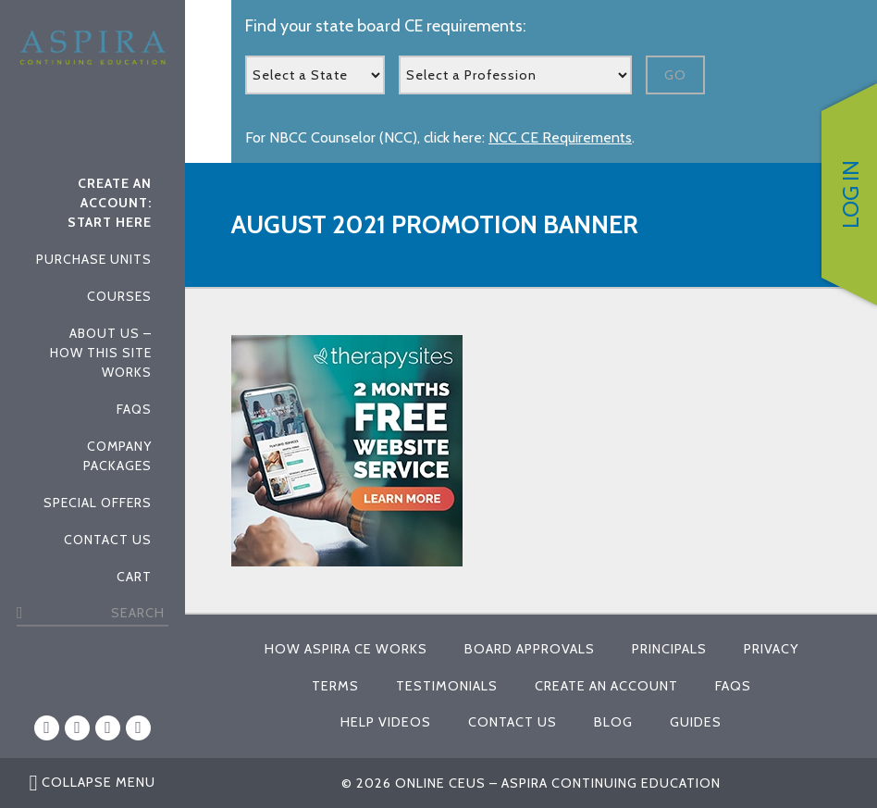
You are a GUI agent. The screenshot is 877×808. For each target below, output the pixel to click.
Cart (134, 576)
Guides (696, 722)
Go (675, 75)
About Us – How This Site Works (101, 352)
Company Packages (117, 456)
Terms (335, 685)
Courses (119, 296)
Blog (613, 722)
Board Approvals (529, 648)
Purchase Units (94, 259)
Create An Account (606, 685)
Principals (669, 648)
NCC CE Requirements (560, 137)
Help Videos (385, 722)
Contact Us (108, 539)
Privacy (771, 648)
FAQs (134, 409)
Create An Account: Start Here (110, 202)
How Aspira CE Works (346, 648)
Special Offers (97, 502)
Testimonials (447, 685)
